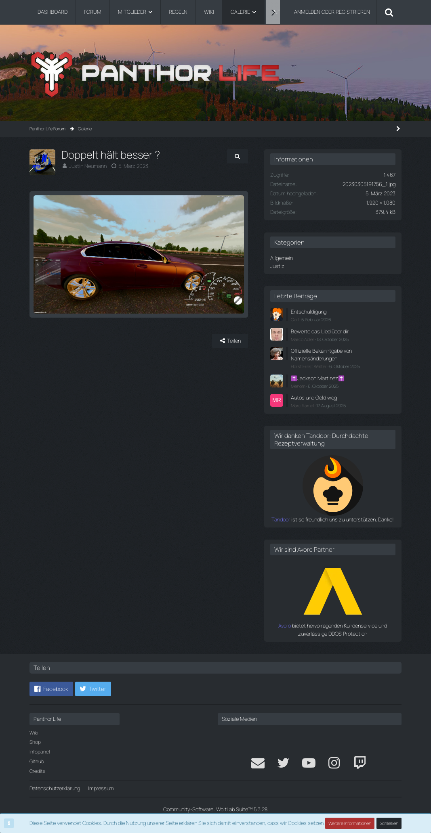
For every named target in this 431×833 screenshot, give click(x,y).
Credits (37, 771)
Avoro (284, 625)
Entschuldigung (308, 311)
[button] (51, 689)
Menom (298, 386)
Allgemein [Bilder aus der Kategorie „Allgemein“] (281, 258)
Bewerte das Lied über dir (320, 331)
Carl (295, 319)
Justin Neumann (88, 166)
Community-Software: (215, 809)
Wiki (33, 732)
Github (36, 761)
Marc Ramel (302, 405)
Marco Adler (302, 339)
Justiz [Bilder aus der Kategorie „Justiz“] (277, 266)
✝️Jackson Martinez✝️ (318, 378)
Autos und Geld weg (314, 397)
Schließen (389, 823)
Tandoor (280, 519)
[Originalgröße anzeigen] (237, 156)
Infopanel (39, 751)
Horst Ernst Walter (309, 366)
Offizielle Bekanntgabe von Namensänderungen (321, 354)
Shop (35, 742)
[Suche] (389, 12)
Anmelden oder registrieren (332, 11)
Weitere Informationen (349, 823)
